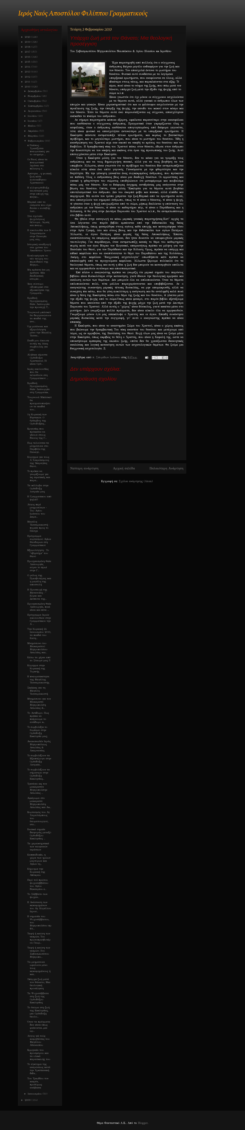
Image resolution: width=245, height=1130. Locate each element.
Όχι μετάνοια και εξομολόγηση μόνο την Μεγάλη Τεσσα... (39, 331)
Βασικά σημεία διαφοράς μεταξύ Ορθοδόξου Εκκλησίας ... (39, 834)
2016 (28, 56)
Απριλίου (33, 130)
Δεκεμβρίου (35, 91)
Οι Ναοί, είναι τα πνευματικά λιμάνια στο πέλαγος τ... (37, 164)
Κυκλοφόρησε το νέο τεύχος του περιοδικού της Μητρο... (37, 260)
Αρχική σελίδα (124, 468)
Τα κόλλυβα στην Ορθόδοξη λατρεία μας (37, 488)
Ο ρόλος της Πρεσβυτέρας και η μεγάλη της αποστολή (39, 580)
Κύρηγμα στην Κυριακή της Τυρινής (36, 668)
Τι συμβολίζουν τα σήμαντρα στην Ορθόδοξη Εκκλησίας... (38, 774)
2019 (28, 41)
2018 (28, 46)
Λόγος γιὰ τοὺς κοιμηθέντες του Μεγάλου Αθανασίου (38, 1040)
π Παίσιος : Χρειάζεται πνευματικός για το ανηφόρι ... (38, 150)
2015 (28, 61)
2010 (28, 86)
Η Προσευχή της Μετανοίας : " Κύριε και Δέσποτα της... (37, 594)
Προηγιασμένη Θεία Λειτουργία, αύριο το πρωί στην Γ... (39, 566)
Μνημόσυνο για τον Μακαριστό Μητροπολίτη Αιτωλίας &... (39, 703)
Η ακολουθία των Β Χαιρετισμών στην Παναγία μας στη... (39, 235)
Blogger (143, 1123)
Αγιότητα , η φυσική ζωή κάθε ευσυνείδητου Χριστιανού (39, 178)
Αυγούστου (35, 111)
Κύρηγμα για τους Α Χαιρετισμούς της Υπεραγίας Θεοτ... (38, 461)
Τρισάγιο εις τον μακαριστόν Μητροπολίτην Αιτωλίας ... (37, 788)
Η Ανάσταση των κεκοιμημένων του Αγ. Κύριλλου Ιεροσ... (39, 907)
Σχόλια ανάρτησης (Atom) (136, 481)
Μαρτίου (33, 135)
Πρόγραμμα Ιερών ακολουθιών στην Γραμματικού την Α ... (39, 619)
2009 (28, 1100)
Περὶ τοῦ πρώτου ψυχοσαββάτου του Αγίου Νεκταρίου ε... (37, 884)
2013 (28, 71)
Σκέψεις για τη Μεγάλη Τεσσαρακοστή (37, 690)
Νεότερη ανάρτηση (84, 468)
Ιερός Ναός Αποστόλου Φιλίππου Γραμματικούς (83, 14)
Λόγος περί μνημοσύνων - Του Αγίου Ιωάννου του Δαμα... (37, 510)
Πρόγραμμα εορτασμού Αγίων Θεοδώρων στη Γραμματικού (39, 540)
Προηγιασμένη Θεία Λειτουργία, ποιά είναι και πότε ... (39, 606)
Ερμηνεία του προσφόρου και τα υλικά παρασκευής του (38, 1054)
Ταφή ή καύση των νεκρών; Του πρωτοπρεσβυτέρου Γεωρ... (39, 938)
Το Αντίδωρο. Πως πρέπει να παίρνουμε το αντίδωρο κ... (38, 717)
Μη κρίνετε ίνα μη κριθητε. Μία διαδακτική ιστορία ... (38, 274)
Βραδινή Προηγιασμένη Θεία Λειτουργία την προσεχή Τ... (38, 302)
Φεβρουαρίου (36, 140)
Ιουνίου (33, 120)
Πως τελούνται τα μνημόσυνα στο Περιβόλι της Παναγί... (38, 447)
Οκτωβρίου (35, 100)
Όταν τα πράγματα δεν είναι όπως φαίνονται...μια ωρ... (38, 1026)
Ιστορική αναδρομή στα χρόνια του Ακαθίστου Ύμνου (39, 247)
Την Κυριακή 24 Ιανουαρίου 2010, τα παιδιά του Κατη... (39, 633)
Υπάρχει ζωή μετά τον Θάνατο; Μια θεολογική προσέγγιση (38, 984)
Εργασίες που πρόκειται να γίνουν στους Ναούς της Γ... (37, 433)
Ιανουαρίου (35, 1093)
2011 (28, 81)
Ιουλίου (33, 115)
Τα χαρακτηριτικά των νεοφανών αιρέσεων (38, 846)
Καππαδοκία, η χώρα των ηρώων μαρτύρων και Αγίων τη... (39, 859)
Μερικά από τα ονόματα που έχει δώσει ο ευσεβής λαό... (39, 206)
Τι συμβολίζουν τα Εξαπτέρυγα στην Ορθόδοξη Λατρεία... (39, 760)
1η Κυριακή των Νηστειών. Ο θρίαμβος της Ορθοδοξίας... (37, 419)
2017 (28, 51)
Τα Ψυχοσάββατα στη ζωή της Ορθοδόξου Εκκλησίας (38, 998)
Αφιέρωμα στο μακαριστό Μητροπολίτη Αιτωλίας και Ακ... (39, 802)
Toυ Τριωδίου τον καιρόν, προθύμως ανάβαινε (37, 1083)
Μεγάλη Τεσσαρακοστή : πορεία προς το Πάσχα (38, 526)
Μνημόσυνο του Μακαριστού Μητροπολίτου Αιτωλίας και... (37, 648)
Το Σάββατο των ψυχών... (37, 895)
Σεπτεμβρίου (36, 105)
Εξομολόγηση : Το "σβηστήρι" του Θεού (38, 553)
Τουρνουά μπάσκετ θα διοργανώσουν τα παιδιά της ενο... (39, 317)
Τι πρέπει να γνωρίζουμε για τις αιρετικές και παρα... (38, 476)
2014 (28, 66)
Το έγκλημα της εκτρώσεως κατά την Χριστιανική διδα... (38, 1069)
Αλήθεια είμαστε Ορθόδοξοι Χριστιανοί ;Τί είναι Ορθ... (37, 359)
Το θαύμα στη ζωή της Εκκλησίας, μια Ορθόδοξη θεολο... (38, 1012)
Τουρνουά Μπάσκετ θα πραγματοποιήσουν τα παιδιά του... (39, 403)
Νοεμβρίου (35, 96)
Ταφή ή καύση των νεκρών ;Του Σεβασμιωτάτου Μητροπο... (38, 952)
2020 (28, 36)
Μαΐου (32, 125)
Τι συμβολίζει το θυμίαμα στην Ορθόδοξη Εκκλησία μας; (37, 731)
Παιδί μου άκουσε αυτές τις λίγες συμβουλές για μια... (38, 345)
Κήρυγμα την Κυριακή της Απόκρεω (36, 871)
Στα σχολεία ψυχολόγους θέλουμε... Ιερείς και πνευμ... (38, 221)
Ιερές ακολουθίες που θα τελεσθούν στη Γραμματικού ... (38, 373)
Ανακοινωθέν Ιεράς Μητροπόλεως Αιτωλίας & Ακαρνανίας (39, 746)
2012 (28, 76)
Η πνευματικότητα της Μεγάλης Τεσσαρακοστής (38, 679)
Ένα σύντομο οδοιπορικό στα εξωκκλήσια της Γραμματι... (38, 288)
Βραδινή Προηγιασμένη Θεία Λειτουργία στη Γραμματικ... (38, 388)
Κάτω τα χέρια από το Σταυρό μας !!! (39, 659)
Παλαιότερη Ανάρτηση (166, 468)
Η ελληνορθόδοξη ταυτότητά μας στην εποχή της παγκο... (38, 192)
